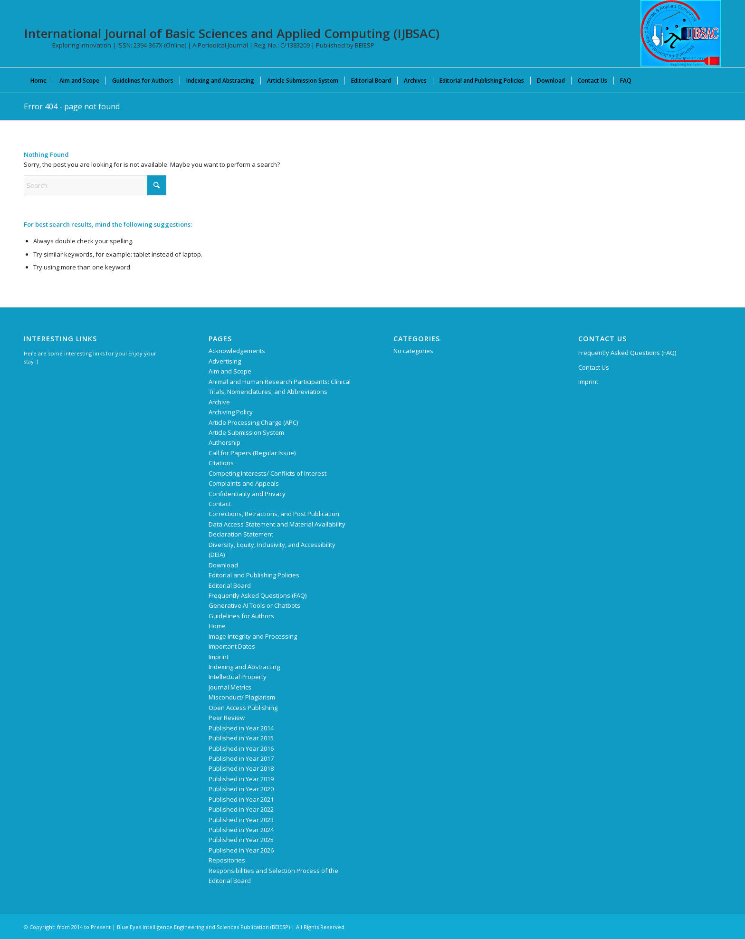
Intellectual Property (238, 676)
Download (223, 565)
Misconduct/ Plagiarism (242, 697)
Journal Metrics (230, 687)
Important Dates (232, 646)
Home (217, 626)
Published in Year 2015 (241, 738)
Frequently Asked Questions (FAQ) (257, 595)
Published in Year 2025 (241, 839)
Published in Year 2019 (241, 779)
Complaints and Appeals (244, 483)
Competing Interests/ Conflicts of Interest (267, 473)
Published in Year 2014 (241, 728)
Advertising (225, 361)
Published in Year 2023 (241, 819)
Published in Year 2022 (241, 809)
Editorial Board (230, 585)
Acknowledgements (237, 350)
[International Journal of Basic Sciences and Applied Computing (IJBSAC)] (680, 33)
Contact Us (593, 367)
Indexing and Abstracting (244, 666)
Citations (221, 463)
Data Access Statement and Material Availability (277, 524)
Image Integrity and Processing (253, 636)
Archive (219, 402)
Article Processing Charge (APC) (253, 422)
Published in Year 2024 (241, 829)
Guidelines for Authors (241, 616)
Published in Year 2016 (241, 748)
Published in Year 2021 (241, 799)
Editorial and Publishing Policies (254, 575)
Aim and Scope (230, 371)
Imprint (219, 656)
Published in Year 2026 (241, 850)
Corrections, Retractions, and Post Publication (274, 513)
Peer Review (227, 717)
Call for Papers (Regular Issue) (252, 453)
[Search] (95, 185)
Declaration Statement (241, 534)
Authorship (224, 442)
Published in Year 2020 (241, 789)
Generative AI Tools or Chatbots (254, 605)
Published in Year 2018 (241, 768)
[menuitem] (38, 80)
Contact (219, 503)
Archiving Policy (231, 412)
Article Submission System (246, 432)
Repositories (227, 860)
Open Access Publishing (243, 707)
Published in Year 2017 (241, 758)
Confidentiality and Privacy (247, 493)
